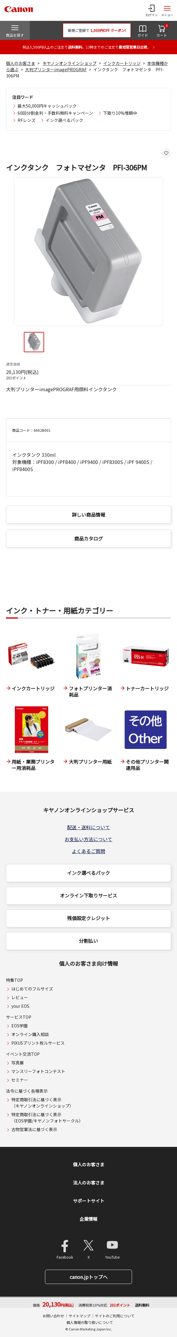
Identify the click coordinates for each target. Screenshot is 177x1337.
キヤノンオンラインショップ (70, 63)
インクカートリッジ (122, 63)
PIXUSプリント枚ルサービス (38, 1043)
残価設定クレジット (88, 918)
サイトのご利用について (114, 1315)
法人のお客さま (88, 1182)
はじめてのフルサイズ (32, 989)
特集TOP (14, 980)
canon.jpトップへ (89, 1276)
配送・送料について (88, 827)
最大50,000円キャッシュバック (47, 106)
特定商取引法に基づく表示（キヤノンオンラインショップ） (42, 1103)
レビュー (19, 997)
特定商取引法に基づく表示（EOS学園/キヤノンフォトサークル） (47, 1117)
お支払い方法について (88, 839)
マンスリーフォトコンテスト (38, 1071)
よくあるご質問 (88, 851)
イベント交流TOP (23, 1054)
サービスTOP (18, 1017)
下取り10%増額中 (120, 113)
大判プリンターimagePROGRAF (56, 69)
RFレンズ (26, 120)
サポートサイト (88, 1201)
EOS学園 (19, 1026)
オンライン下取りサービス (88, 895)
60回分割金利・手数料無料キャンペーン (55, 113)
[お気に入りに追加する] (166, 153)
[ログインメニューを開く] (152, 10)
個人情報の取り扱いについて (89, 1322)
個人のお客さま (20, 63)
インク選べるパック (64, 120)
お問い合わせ (53, 1315)
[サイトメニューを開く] (167, 10)
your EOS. (20, 1006)
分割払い (88, 940)
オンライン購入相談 (30, 1034)
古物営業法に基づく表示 (34, 1129)
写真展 (17, 1063)
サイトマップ (79, 1315)
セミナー (19, 1080)
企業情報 (88, 1219)
